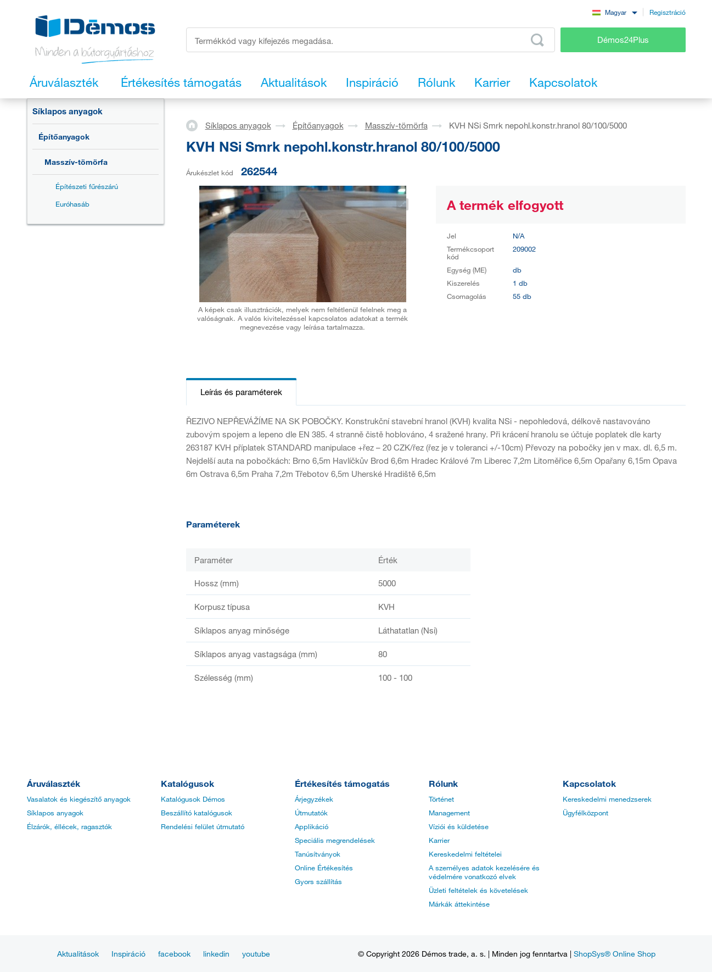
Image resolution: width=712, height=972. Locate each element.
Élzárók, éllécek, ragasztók (69, 826)
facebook (174, 953)
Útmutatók (311, 812)
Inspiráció (128, 953)
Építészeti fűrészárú (86, 186)
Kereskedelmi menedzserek (607, 799)
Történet (441, 799)
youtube (256, 953)
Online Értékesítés (324, 867)
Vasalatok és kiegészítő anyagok (79, 799)
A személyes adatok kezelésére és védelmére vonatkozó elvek (484, 872)
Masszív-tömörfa (76, 161)
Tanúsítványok (317, 853)
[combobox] (615, 12)
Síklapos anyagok (67, 111)
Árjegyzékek (314, 799)
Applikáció (311, 826)
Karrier (439, 840)
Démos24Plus (623, 40)
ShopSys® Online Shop (614, 953)
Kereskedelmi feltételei (465, 853)
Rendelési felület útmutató (202, 826)
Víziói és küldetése (459, 826)
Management (449, 812)
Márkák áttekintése (459, 903)
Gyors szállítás (318, 881)
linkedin (216, 953)
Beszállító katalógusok (196, 812)
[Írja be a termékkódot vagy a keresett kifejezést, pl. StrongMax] (371, 40)
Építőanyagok (63, 136)
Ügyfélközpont (585, 812)
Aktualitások (78, 953)
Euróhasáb (72, 203)
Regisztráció (667, 12)
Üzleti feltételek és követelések (478, 890)
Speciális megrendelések (335, 840)
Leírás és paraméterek (241, 392)
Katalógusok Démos (193, 799)
